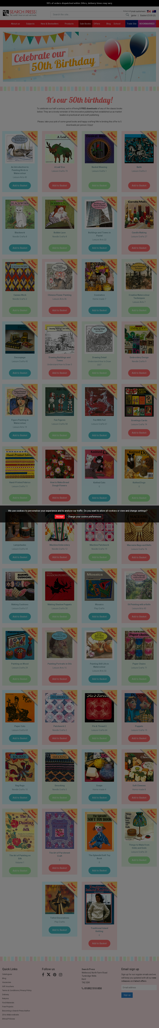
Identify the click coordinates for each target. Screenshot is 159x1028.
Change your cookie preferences (84, 516)
